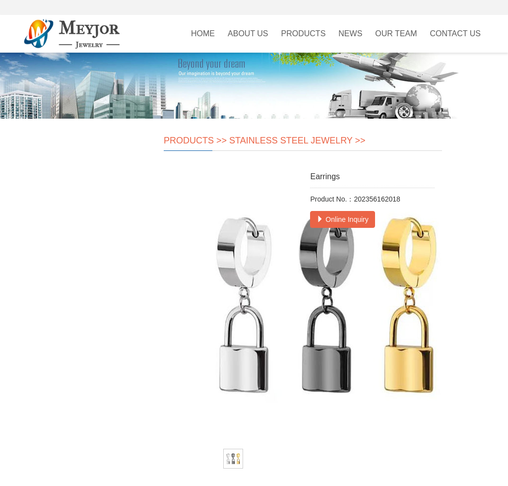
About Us (248, 33)
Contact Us (455, 33)
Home (203, 33)
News (350, 33)
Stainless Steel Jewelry (290, 140)
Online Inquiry (342, 219)
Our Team (396, 33)
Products (303, 33)
